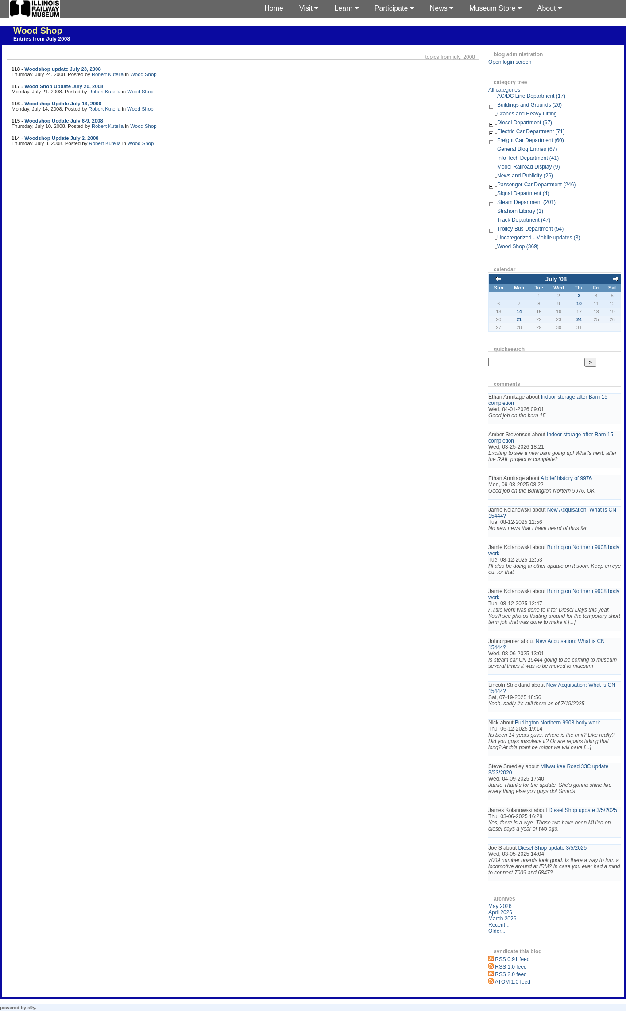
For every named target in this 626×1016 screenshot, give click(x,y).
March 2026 (502, 919)
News (441, 8)
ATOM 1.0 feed (512, 982)
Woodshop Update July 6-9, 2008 (63, 120)
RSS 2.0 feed (510, 974)
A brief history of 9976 (566, 478)
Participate (394, 8)
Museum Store (495, 8)
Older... (497, 931)
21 (519, 319)
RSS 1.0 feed (510, 967)
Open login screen (509, 62)
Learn (346, 8)
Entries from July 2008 (41, 39)
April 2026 (500, 912)
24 (579, 319)
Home (273, 8)
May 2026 (500, 906)
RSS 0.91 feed (512, 959)
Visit (308, 8)
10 (579, 303)
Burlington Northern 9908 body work (557, 723)
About (549, 8)
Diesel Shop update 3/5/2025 (583, 810)
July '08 (556, 279)
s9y (31, 1007)
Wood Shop (37, 30)
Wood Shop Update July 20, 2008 (63, 86)
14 (519, 311)
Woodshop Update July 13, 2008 (62, 103)
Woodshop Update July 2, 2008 (61, 138)
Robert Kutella (108, 74)
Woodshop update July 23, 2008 (62, 69)
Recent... (499, 925)
